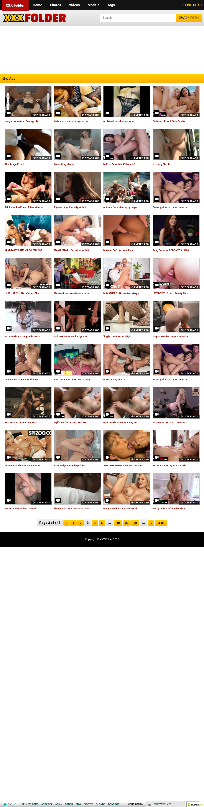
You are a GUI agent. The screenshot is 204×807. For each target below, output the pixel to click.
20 (126, 552)
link (200, 749)
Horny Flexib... (164, 164)
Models (93, 5)
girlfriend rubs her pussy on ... (124, 121)
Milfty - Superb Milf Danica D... (124, 164)
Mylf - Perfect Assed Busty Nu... (76, 443)
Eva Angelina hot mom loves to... (175, 207)
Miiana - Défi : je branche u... (122, 254)
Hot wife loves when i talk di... (25, 534)
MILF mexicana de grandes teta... (28, 349)
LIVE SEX (192, 5)
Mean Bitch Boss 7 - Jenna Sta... (175, 443)
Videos (74, 5)
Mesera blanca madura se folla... (77, 301)
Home (37, 5)
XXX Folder (15, 5)
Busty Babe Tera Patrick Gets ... (27, 443)
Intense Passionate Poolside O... (27, 396)
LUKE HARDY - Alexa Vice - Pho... (27, 301)
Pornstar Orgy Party (117, 396)
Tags (111, 5)
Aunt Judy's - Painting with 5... (74, 486)
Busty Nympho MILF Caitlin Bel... (125, 534)
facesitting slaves (66, 164)
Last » (163, 552)
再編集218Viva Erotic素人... (121, 349)
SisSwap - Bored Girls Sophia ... (174, 121)
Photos (55, 5)
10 (117, 552)
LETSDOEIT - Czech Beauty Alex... (176, 301)
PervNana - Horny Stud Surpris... (175, 486)
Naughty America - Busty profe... (27, 121)
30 (136, 552)
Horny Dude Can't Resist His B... (174, 534)
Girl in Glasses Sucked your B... (75, 349)
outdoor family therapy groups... (125, 207)
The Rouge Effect (17, 164)
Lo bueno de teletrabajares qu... (76, 121)
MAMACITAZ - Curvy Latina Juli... (77, 254)
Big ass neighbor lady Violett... (75, 207)
